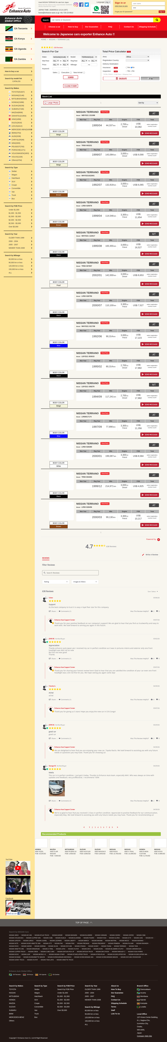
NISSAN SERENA (40, 946)
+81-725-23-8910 (66, 13)
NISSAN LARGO (28, 940)
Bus (13, 199)
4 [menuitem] (98, 827)
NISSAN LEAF (26, 954)
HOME (43, 39)
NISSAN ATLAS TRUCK (42, 935)
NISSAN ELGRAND (75, 938)
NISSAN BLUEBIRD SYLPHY (114, 949)
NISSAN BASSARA (71, 935)
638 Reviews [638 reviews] (58, 47)
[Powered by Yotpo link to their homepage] (153, 540)
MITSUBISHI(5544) (19, 99)
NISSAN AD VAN (26, 935)
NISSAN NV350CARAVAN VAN (84, 957)
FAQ (110, 27)
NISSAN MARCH (83, 940)
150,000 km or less (16, 269)
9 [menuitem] (112, 827)
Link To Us (115, 1014)
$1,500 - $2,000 (15, 216)
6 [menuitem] (103, 827)
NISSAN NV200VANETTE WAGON (34, 957)
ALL (10, 273)
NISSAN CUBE (48, 938)
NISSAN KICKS (14, 954)
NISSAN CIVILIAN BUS (16, 938)
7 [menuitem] (106, 827)
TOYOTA (12, 989)
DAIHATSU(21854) (19, 116)
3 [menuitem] (95, 827)
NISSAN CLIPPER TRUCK (17, 951)
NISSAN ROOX (14, 946)
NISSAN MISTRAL (111, 940)
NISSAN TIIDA (133, 946)
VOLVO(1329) (17, 157)
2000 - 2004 (13, 241)
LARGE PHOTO (51, 103)
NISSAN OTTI (47, 943)
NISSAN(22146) (18, 95)
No (133, 67)
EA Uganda (40, 974)
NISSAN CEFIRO (128, 935)
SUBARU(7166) (18, 109)
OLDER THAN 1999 (16, 238)
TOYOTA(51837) (18, 92)
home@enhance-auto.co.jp (48, 13)
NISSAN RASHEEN (142, 943)
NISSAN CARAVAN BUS (134, 949)
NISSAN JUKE (138, 938)
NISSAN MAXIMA (97, 940)
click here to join (121, 6)
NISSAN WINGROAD (33, 949)
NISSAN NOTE (14, 943)
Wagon (14, 175)
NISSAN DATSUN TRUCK (85, 951)
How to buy (73, 27)
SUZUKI (12, 1007)
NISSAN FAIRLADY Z (119, 951)
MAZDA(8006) (17, 112)
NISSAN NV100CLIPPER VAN (138, 954)
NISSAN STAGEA (80, 946)
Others (11, 1021)
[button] (53, 611)
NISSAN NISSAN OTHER (57, 954)
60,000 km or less (15, 259)
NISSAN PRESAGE (83, 943)
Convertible (16, 188)
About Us (115, 986)
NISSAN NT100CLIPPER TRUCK (77, 954)
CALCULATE (121, 78)
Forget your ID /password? (123, 12)
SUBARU (12, 1010)
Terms (113, 1007)
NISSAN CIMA (141, 935)
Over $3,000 (13, 227)
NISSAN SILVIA (53, 946)
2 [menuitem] (92, 827)
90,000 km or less (15, 263)
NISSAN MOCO (124, 940)
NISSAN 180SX (14, 935)
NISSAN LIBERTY (70, 940)
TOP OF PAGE (82, 923)
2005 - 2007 (13, 245)
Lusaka (141, 1007)
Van (13, 192)
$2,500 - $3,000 (15, 223)
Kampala (142, 1003)
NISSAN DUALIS (60, 938)
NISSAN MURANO (138, 940)
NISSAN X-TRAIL (48, 949)
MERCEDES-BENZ (16, 1017)
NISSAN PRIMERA (114, 943)
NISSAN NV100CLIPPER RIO (116, 954)
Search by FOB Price (65, 989)
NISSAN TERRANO (120, 946)
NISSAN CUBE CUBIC (48, 951)
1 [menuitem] (89, 827)
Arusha (141, 993)
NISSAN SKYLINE (66, 946)
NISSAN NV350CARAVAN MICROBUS (60, 957)
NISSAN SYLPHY (73, 949)
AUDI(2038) (16, 136)
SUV (13, 182)
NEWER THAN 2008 (17, 248)
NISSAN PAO (59, 943)
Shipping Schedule (147, 27)
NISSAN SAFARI (26, 946)
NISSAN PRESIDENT (99, 943)
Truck (14, 195)
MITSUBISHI (14, 996)
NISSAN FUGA (102, 938)
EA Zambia (54, 974)
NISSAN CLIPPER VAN (33, 938)
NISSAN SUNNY (93, 946)
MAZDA (12, 1003)
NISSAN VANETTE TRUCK (65, 960)
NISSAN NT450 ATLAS (98, 954)
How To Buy (116, 989)
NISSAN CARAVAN (101, 935)
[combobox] (55, 582)
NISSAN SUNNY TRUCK (17, 960)
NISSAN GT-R (126, 938)
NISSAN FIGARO (89, 938)
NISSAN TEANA (106, 946)
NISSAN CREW (33, 951)
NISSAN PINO (70, 943)
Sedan (14, 171)
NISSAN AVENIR (57, 935)
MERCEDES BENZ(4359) (22, 130)
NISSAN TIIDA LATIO (47, 960)
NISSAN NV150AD (15, 957)
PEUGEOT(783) (18, 147)
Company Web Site (144, 1036)
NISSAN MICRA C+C (39, 954)
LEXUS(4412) (17, 126)
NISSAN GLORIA (114, 938)
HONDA (12, 1000)
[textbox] (159, 592)
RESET (150, 78)
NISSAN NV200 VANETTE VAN (31, 943)
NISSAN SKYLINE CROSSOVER (131, 957)
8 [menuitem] (109, 827)
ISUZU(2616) (17, 123)
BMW (11, 1014)
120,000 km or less (16, 266)
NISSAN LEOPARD (56, 940)
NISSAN (52, 39)
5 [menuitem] (100, 827)
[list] (104, 789)
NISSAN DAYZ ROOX (103, 951)
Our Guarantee (91, 27)
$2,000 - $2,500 (15, 220)
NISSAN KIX (150, 938)
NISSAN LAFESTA (15, 940)
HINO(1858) (16, 119)
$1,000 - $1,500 (15, 213)
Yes (128, 67)
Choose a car (54, 27)
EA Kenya (28, 974)
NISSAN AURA (98, 949)
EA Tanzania (15, 974)
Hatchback (16, 178)
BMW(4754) (16, 133)
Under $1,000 (14, 210)
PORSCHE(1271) (18, 150)
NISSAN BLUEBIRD (86, 935)
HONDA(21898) (18, 102)
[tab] (150, 555)
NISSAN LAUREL (41, 940)
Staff (113, 1010)
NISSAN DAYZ (86, 949)
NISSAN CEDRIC (115, 935)
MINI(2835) (16, 143)
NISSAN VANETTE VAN (16, 949)
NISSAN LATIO (61, 949)
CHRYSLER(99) (18, 140)
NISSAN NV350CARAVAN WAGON (107, 957)
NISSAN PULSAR (128, 943)
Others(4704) (17, 160)
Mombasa (142, 996)
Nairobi (141, 1000)
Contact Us (129, 27)
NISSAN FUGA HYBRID (135, 951)
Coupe (14, 185)
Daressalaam (143, 989)
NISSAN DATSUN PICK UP (65, 951)
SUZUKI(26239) (18, 106)
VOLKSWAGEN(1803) (20, 153)
